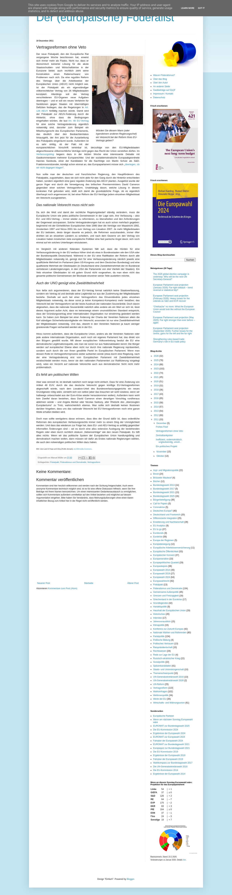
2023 (156, 368)
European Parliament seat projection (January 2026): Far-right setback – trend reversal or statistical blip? (173, 287)
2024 (156, 364)
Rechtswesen (159, 651)
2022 (156, 373)
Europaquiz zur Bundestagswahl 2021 (171, 748)
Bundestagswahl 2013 (164, 485)
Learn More (187, 8)
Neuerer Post (43, 583)
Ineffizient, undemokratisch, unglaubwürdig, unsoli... (169, 440)
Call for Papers (160, 503)
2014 (156, 407)
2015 (156, 402)
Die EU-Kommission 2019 (165, 751)
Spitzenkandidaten (162, 666)
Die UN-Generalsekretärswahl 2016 (170, 766)
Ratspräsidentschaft (162, 647)
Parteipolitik (158, 636)
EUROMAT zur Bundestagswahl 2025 (171, 726)
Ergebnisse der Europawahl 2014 (169, 774)
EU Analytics (159, 525)
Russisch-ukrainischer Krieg (166, 658)
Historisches (159, 614)
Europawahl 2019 (161, 573)
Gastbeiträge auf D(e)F (164, 90)
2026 (156, 356)
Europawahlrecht (161, 581)
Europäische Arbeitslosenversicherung (171, 547)
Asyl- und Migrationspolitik (165, 470)
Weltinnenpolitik (160, 695)
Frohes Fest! (162, 427)
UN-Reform (158, 684)
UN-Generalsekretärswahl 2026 (168, 680)
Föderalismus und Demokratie (73, 462)
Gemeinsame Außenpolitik (166, 592)
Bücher (156, 481)
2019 (156, 385)
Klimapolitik (158, 625)
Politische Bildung (161, 640)
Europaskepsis (160, 566)
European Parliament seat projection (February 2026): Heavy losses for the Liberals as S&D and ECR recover (171, 298)
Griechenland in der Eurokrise (167, 599)
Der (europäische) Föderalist (105, 17)
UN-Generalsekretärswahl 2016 (168, 677)
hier (184, 860)
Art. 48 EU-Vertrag (78, 120)
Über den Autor (160, 82)
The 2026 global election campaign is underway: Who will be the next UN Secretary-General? (171, 277)
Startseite (88, 583)
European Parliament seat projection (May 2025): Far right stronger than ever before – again (174, 320)
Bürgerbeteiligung (161, 500)
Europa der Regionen (163, 540)
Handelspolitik (160, 606)
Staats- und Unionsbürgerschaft (168, 669)
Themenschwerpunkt (163, 673)
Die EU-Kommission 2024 (165, 729)
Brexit (156, 474)
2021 (156, 377)
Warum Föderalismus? (164, 75)
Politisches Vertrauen (163, 643)
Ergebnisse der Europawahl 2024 (169, 733)
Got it (201, 8)
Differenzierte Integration (165, 518)
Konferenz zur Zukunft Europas (168, 629)
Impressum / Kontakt (163, 93)
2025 (156, 360)
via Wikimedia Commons (83, 449)
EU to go (157, 529)
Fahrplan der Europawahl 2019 (168, 759)
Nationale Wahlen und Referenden (170, 632)
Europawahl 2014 (161, 570)
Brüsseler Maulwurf (162, 477)
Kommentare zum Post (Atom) (62, 588)
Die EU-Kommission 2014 (165, 770)
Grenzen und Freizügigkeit (166, 595)
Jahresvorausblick (162, 621)
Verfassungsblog (45, 154)
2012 (156, 415)
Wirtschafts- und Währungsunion (169, 702)
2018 (156, 390)
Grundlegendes (160, 603)
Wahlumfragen (160, 691)
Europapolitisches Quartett (166, 562)
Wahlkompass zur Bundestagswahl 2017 (172, 763)
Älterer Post (133, 583)
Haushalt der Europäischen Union (169, 610)
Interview (157, 618)
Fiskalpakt (54, 462)
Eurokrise (157, 536)
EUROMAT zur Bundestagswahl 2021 (171, 744)
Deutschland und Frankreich (166, 514)
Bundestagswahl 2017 (164, 488)
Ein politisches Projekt (166, 446)
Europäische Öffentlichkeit (165, 551)
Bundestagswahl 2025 (164, 496)
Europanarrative (161, 558)
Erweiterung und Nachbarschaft (168, 522)
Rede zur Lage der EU (164, 655)
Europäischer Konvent (164, 555)
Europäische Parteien (163, 716)
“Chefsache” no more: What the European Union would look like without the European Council (174, 309)
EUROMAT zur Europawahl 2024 (169, 737)
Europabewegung (161, 544)
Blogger (130, 879)
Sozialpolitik (159, 662)
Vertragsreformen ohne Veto (169, 431)
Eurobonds (158, 533)
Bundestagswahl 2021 (164, 492)
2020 (156, 381)
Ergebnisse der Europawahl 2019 (169, 755)
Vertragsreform (93, 462)
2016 (156, 398)
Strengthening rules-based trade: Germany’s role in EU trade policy (169, 340)
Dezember (161, 423)
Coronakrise (159, 507)
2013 (156, 411)
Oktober (160, 456)
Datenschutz (159, 97)
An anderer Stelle (161, 86)
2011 (156, 419)
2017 (156, 394)
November (161, 451)
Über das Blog (160, 79)
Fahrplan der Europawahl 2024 (168, 740)
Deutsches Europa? (162, 511)
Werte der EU (159, 699)
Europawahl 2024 (161, 577)
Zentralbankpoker (164, 435)
